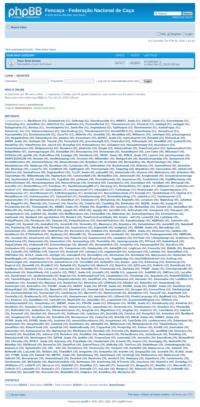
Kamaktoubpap (135, 220)
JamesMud (180, 206)
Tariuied (161, 206)
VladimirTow (55, 230)
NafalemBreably (79, 327)
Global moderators (44, 108)
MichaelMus (104, 175)
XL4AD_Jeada (184, 351)
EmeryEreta (164, 337)
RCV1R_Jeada (107, 286)
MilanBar (10, 344)
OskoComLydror (149, 148)
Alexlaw (38, 158)
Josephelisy (42, 303)
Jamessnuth (127, 175)
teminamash (12, 230)
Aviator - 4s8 (127, 217)
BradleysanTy (32, 296)
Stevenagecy (38, 337)
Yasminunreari (166, 196)
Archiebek (110, 161)
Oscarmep (120, 306)
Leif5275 (30, 365)
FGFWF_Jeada (57, 286)
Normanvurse (79, 317)
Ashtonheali (12, 272)
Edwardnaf (180, 320)
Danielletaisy (85, 355)
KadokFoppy (167, 127)
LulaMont (181, 279)
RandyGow (70, 282)
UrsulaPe (98, 272)
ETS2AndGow (34, 234)
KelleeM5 (177, 368)
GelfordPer (107, 261)
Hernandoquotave (43, 182)
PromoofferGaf (95, 124)
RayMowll (165, 296)
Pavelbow (55, 186)
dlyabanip (56, 234)
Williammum (118, 323)
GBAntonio (36, 289)
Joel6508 (150, 272)
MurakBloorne (14, 196)
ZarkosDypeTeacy (143, 213)
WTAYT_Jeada (38, 341)
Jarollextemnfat (43, 275)
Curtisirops (76, 165)
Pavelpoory (37, 220)
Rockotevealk (120, 165)
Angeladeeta (98, 127)
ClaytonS (67, 368)
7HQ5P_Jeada (150, 268)
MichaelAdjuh (13, 289)
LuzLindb (29, 351)
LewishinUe (114, 299)
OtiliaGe (47, 351)
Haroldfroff (49, 210)
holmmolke (12, 330)
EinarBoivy (44, 279)
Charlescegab (13, 261)
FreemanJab (107, 268)
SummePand (163, 165)
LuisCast (152, 61)
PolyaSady (80, 341)
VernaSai (10, 372)
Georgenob (156, 210)
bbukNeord (12, 234)
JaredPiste (94, 279)
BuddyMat (66, 372)
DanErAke (77, 127)
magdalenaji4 (112, 251)
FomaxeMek (97, 213)
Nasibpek (31, 217)
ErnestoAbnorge (60, 244)
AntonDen (168, 313)
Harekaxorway (14, 193)
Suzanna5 (123, 365)
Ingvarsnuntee (14, 199)
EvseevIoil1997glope (141, 299)
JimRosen (73, 313)
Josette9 (162, 351)
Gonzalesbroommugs (178, 175)
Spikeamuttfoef (176, 148)
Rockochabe (145, 189)
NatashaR (187, 224)
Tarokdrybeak (160, 193)
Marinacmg (59, 330)
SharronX (54, 313)
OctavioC (117, 348)
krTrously (123, 361)
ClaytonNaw (12, 175)
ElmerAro (180, 330)
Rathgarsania (13, 127)
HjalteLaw (36, 165)
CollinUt (10, 368)
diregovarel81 (35, 323)
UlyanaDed (101, 189)
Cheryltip (17, 341)
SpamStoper (107, 355)
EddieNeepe (150, 344)
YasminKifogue (20, 279)
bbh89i (115, 272)
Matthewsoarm (139, 330)
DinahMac (86, 365)
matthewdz (12, 217)
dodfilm (83, 337)
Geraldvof (137, 234)
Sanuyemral (176, 158)
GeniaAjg (181, 361)
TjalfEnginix (76, 168)
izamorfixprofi (131, 137)
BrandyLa (125, 224)
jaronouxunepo (174, 155)
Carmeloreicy (175, 358)
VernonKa (86, 224)
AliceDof (35, 313)
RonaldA (152, 137)
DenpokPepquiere (63, 258)
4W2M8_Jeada (143, 227)
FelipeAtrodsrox (79, 220)
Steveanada (106, 151)
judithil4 (36, 213)
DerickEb (112, 313)
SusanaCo (47, 368)
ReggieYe (17, 203)
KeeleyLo (30, 210)
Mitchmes (57, 237)
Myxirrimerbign (156, 161)
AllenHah (74, 289)
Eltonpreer (113, 303)
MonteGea (90, 282)
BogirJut (65, 275)
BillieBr (171, 248)
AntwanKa (105, 351)
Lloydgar (66, 155)
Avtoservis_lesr (15, 131)
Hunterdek (179, 255)
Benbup (33, 127)
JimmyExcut (165, 131)
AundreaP (72, 251)
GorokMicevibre (15, 161)
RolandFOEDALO (181, 275)
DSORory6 (29, 344)
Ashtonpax (83, 361)
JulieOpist (158, 134)
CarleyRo (17, 251)
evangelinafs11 (14, 213)
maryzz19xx (66, 268)
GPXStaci (36, 251)
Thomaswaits (96, 234)
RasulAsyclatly (100, 120)
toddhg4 (161, 124)
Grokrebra (93, 182)
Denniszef (158, 230)
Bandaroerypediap (150, 158)
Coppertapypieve (170, 189)
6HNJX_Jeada (132, 155)
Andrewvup (172, 261)
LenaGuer (147, 199)
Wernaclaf (177, 182)
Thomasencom (120, 124)
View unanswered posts (19, 49)
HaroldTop (11, 144)
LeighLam (134, 248)
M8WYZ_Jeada (125, 120)
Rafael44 (65, 265)
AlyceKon (172, 244)
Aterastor (141, 279)
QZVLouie (139, 265)
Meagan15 (142, 365)
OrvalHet (159, 368)
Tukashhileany (168, 323)
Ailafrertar (85, 148)
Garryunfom (163, 168)
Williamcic (138, 134)
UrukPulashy (36, 258)
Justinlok (59, 320)
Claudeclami (101, 341)
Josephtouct (113, 320)
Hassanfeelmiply (137, 144)
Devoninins (77, 230)
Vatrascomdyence (42, 131)
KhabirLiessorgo (141, 296)
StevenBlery (95, 255)
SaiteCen (10, 172)
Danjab (102, 148)
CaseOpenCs (115, 182)
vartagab (178, 124)
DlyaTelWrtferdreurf (147, 258)
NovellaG (99, 330)
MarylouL (50, 282)
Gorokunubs (12, 361)
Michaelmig (107, 199)
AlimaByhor (135, 292)
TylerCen (130, 344)
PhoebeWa (183, 306)
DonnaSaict (138, 182)
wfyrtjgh (54, 255)
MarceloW (179, 365)
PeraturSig (124, 327)
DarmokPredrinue (107, 220)
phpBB (84, 401)
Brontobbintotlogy (119, 196)
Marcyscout (158, 255)
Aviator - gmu (129, 261)
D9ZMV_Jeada (157, 286)
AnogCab (87, 310)
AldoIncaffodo (123, 148)
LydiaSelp (166, 217)
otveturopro (12, 286)
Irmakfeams (42, 179)
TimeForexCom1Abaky (97, 217)
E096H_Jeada (13, 141)
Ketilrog (172, 258)
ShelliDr (53, 213)
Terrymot (82, 158)
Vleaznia (57, 220)
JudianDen (38, 310)
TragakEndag (119, 258)
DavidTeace (76, 323)
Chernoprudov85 (176, 268)
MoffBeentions (74, 213)
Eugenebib (100, 227)
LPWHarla (110, 282)
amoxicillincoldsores (85, 320)
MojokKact (142, 168)
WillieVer (81, 134)
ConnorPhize (157, 289)
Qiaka (146, 186)
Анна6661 (160, 141)
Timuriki (52, 141)
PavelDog (175, 334)
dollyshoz (183, 172)
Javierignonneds (127, 241)
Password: (57, 81)
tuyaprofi (171, 203)
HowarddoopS (54, 358)
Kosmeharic (83, 137)
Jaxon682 (168, 224)
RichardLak (172, 137)
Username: (11, 81)
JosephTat (55, 327)
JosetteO (32, 282)
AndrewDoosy (91, 144)
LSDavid (119, 296)
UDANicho (11, 365)
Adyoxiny (60, 341)
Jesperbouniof (38, 261)
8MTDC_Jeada (61, 355)
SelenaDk (86, 368)
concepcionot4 (78, 189)
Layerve (153, 155)
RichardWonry (33, 186)
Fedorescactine (39, 196)
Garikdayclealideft (16, 303)
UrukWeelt (55, 168)
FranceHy (154, 248)
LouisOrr (55, 272)
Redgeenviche (44, 148)
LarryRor (186, 272)
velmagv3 (91, 251)
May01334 (73, 299)
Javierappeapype (38, 151)
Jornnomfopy (81, 241)
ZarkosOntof (64, 196)
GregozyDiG (143, 351)
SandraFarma (31, 172)
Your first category (20, 55)
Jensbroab (90, 193)
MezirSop (17, 168)
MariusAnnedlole (59, 361)
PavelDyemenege (89, 196)
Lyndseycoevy (157, 320)
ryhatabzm (120, 237)
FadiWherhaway (175, 179)
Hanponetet (35, 241)
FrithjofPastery (14, 220)
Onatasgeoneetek (161, 234)
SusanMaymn (129, 151)
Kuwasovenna (97, 237)
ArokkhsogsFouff (88, 275)
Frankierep (18, 227)
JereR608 (161, 330)
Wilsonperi (172, 151)
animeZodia (122, 172)
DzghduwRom (56, 172)
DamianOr (31, 268)
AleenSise (184, 165)
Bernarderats (30, 358)
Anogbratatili (150, 175)
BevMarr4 (187, 313)
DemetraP (17, 313)
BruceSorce (161, 144)
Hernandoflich (104, 244)
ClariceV (53, 251)
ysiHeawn (82, 179)
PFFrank (150, 241)
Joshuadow (12, 248)
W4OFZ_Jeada (107, 137)
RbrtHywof (79, 330)
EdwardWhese (53, 306)
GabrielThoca (90, 344)
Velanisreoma (77, 306)
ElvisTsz (72, 203)
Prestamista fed (15, 206)
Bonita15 (10, 334)
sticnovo (142, 172)
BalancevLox (156, 348)
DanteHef (135, 348)
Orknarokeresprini (63, 310)
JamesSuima (143, 131)
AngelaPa (128, 199)
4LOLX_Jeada (34, 255)
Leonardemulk (34, 104)
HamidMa (87, 268)
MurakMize (118, 134)
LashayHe (28, 368)
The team (133, 394)
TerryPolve (38, 317)
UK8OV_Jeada (82, 286)
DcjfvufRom (46, 155)
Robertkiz (146, 282)
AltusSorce (55, 296)
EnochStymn (54, 189)
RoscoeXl (47, 372)
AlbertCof (53, 124)
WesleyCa (124, 372)
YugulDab (63, 179)
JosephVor (126, 244)
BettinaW (10, 351)
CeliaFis (90, 203)
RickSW (119, 317)
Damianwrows (78, 296)
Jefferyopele (139, 141)
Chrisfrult (143, 124)
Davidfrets (11, 306)
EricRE (158, 327)
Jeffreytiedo (134, 210)
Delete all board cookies (155, 394)
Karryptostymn (114, 289)
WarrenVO (90, 292)
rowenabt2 (123, 337)
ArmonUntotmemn (16, 148)
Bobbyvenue (149, 355)
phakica (64, 137)
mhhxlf (182, 168)
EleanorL (16, 299)
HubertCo (162, 361)
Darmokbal (176, 327)
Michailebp (34, 361)
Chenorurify (96, 348)
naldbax (177, 230)
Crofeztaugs (123, 189)
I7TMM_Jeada (19, 355)
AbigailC (10, 224)
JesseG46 (66, 224)
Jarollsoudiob (19, 179)
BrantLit (71, 217)
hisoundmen (57, 241)
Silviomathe (161, 279)
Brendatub (137, 255)
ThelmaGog (12, 124)
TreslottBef (86, 261)
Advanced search (182, 17)
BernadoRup (132, 161)
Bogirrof (10, 265)
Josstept (16, 237)
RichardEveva (129, 334)
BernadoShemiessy (42, 199)
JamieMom (33, 124)
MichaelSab (142, 206)
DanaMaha (35, 299)
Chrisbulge (136, 275)
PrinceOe (117, 330)
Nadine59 (174, 341)
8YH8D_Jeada (38, 320)
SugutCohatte (13, 244)
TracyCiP (155, 292)
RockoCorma (13, 241)
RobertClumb (34, 327)
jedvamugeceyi (181, 134)
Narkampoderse (142, 323)
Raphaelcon (58, 175)
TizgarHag (122, 168)
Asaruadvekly (13, 134)
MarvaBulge (166, 227)
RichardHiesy (127, 186)
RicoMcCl (47, 265)
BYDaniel (10, 155)
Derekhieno (75, 348)
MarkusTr (102, 265)
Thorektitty (103, 241)
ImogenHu (85, 351)
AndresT (10, 189)
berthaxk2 (117, 234)
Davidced (128, 268)
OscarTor (62, 134)
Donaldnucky (160, 303)
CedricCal (101, 317)
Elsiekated (127, 203)
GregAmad (18, 317)
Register (176, 34)
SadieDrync (12, 282)
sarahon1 (122, 206)
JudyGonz (92, 313)
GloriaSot (31, 306)
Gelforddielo (97, 165)
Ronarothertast (69, 161)
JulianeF (176, 348)
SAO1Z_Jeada (151, 120)
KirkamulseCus (35, 330)
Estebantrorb (56, 120)
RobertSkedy (35, 272)
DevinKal (75, 358)
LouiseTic (36, 168)
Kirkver (142, 327)
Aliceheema (116, 255)
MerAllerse (34, 120)
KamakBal (62, 151)
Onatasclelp (94, 248)
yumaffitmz (12, 327)
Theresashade (100, 168)
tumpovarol (135, 251)
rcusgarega (33, 248)
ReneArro (66, 334)
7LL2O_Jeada (80, 172)
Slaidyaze (132, 358)
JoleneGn (177, 220)
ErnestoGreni (169, 213)
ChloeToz (184, 296)
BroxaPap (69, 144)
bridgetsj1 (120, 227)
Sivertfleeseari (39, 193)
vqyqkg (97, 210)
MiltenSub (118, 213)
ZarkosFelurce (63, 261)
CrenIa (48, 268)
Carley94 (54, 299)
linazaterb (156, 275)
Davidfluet (67, 199)
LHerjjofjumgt (160, 237)
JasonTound (116, 384)
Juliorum (47, 334)
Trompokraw (72, 248)
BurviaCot (49, 344)
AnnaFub (181, 303)
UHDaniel (163, 186)
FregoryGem (102, 337)
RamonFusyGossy (93, 258)
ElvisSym (163, 306)
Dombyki (34, 141)
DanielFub (69, 344)
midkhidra (72, 124)
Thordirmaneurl (94, 131)
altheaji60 (97, 323)
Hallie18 (10, 358)
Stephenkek (12, 323)
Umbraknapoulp (175, 344)
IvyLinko (104, 368)
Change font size (189, 26)
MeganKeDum (20, 137)
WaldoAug (166, 199)
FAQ (163, 34)
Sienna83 (115, 230)
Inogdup (127, 310)
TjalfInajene (120, 127)
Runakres (66, 148)
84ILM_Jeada (139, 317)
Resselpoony (84, 151)
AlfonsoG (141, 368)
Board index (19, 27)
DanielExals (177, 265)
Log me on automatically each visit (120, 81)
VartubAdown (146, 224)
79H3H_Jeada (108, 155)
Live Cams (151, 151)
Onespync (176, 210)
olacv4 (52, 144)
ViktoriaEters (30, 189)
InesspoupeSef (149, 244)
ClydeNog (108, 203)
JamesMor (93, 299)
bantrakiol (100, 296)
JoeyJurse (142, 361)
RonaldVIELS (119, 131)
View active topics (45, 49)
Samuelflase (174, 251)
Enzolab (140, 193)
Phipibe (84, 206)
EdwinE (40, 355)
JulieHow (186, 199)
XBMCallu (185, 234)
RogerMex (102, 206)
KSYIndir (139, 237)
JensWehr (85, 334)
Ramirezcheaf (112, 292)
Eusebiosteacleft (39, 134)
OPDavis (166, 299)
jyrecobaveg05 (94, 141)
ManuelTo (56, 289)
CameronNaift (82, 175)
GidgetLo (86, 372)
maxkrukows (79, 227)
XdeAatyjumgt (181, 289)
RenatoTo (189, 248)
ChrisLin (129, 313)
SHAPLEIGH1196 (15, 158)
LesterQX (147, 217)
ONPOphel (11, 255)
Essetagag (155, 341)
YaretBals (158, 182)
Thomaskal (57, 227)
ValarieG (185, 310)
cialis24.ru (143, 196)
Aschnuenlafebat (21, 292)
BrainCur (121, 265)
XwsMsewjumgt (60, 158)
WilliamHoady (35, 175)
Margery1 (122, 368)
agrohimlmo (51, 217)
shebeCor (146, 310)
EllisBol (128, 282)
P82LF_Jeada (76, 272)
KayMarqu (11, 268)
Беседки (136, 289)
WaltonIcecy (162, 172)
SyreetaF (27, 224)
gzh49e (27, 155)
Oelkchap (78, 120)
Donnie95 (28, 265)
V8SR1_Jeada (136, 230)
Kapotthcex (152, 358)
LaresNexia (166, 310)
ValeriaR (104, 365)
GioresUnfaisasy (42, 161)
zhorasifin (143, 337)
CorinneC (54, 203)
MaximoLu (105, 224)
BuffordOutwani (15, 182)
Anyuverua (129, 179)
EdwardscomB (14, 337)
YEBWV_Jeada (163, 317)
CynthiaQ (128, 355)
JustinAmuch (153, 334)
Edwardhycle (44, 137)
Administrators (23, 108)
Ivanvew (52, 248)
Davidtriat (179, 286)
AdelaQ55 (115, 248)
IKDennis (142, 165)
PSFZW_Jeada (91, 303)
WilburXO (11, 210)
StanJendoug (69, 131)
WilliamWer (102, 158)
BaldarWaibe (13, 151)
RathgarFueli (124, 158)
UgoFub (181, 193)
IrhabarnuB (36, 244)
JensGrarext (36, 237)
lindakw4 (96, 230)
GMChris (168, 272)
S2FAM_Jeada (62, 337)
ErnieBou (105, 372)
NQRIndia (158, 220)
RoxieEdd (29, 334)
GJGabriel (113, 144)
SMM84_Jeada (64, 206)
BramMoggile (13, 258)
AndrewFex (34, 286)
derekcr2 (113, 358)
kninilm (123, 351)
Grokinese (182, 237)
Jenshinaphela (54, 127)
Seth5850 (67, 365)
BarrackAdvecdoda (116, 193)
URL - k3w (54, 348)
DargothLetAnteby (69, 279)
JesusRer (11, 186)
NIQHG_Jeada (150, 203)
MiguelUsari (107, 310)
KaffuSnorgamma (66, 193)
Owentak (92, 289)
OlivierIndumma (118, 279)
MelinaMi (74, 234)
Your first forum (29, 61)
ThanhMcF (65, 351)
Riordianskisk (143, 127)
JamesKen (33, 230)
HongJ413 (148, 313)
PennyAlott (71, 141)
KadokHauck (170, 241)
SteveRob (58, 317)
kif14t (82, 210)
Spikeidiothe (33, 348)
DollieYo (158, 265)
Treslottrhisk (151, 179)
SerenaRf (28, 372)
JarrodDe (114, 210)
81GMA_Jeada (132, 286)
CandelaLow (69, 292)
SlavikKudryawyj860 (80, 186)
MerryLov (48, 365)
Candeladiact (114, 275)
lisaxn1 (137, 341)
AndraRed (46, 224)
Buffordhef (18, 310)
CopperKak (103, 327)
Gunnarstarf (46, 292)
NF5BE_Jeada (136, 303)
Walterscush (172, 355)
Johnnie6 (56, 323)
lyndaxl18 (179, 141)
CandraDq (11, 296)
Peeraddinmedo (105, 179)
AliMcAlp (112, 344)
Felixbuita (87, 199)
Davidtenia (86, 155)
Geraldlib (99, 134)
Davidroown (18, 275)
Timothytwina (142, 306)
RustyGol (84, 265)
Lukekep (154, 251)
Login (189, 34)
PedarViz (75, 237)
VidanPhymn (33, 144)
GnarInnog (103, 361)
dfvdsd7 (83, 244)
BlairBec (161, 365)
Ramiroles (94, 358)
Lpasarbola (100, 306)
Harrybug (106, 186)
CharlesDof (117, 141)
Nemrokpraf (106, 334)
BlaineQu (35, 203)
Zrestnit (121, 341)
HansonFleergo (70, 182)
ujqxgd (67, 210)
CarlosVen (182, 186)
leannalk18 (73, 255)
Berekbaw (55, 165)
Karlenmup (151, 261)
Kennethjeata (175, 120)
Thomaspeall (40, 206)
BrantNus (92, 161)
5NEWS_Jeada (66, 303)
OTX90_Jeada (13, 320)
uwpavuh (132, 272)
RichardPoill (186, 337)
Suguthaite (174, 292)
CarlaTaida (134, 320)
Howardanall (166, 282)
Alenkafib (37, 227)
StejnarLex (11, 348)
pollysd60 (102, 172)
